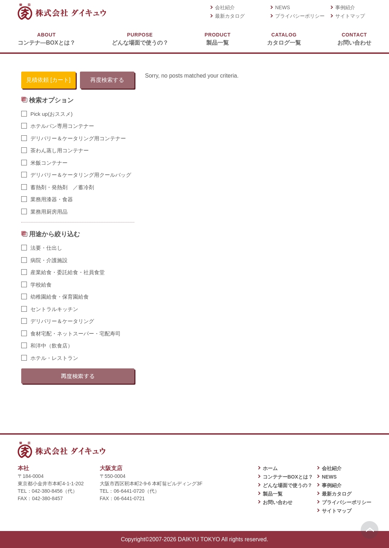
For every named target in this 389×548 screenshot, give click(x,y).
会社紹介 (225, 7)
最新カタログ (230, 16)
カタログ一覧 (284, 38)
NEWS (282, 7)
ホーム (270, 468)
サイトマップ (350, 16)
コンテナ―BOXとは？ (46, 38)
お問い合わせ (354, 38)
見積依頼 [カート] (48, 80)
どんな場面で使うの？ (140, 38)
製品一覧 (218, 38)
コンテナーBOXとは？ (288, 477)
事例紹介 (345, 7)
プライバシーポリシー (300, 16)
